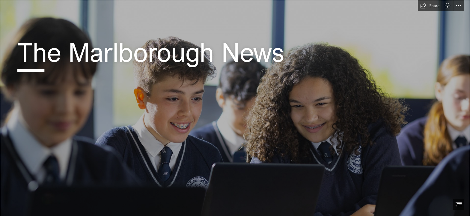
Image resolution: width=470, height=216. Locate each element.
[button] (430, 5)
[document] (235, 108)
